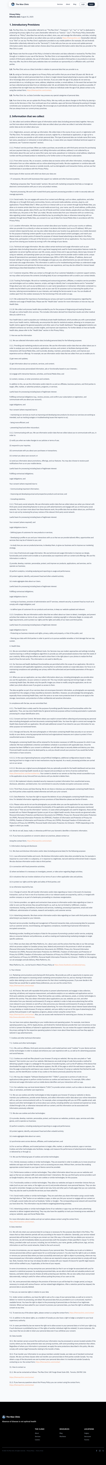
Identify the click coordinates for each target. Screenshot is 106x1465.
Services (60, 4)
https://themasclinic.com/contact (39, 90)
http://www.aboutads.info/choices (22, 1017)
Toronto (86, 1440)
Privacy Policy (30, 1450)
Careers (37, 1440)
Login (83, 4)
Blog (74, 4)
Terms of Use (39, 1450)
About (68, 4)
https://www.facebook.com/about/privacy (69, 965)
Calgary (86, 1433)
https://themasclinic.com (71, 38)
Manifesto (63, 1436)
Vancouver (87, 1436)
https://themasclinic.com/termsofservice (25, 773)
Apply (91, 4)
